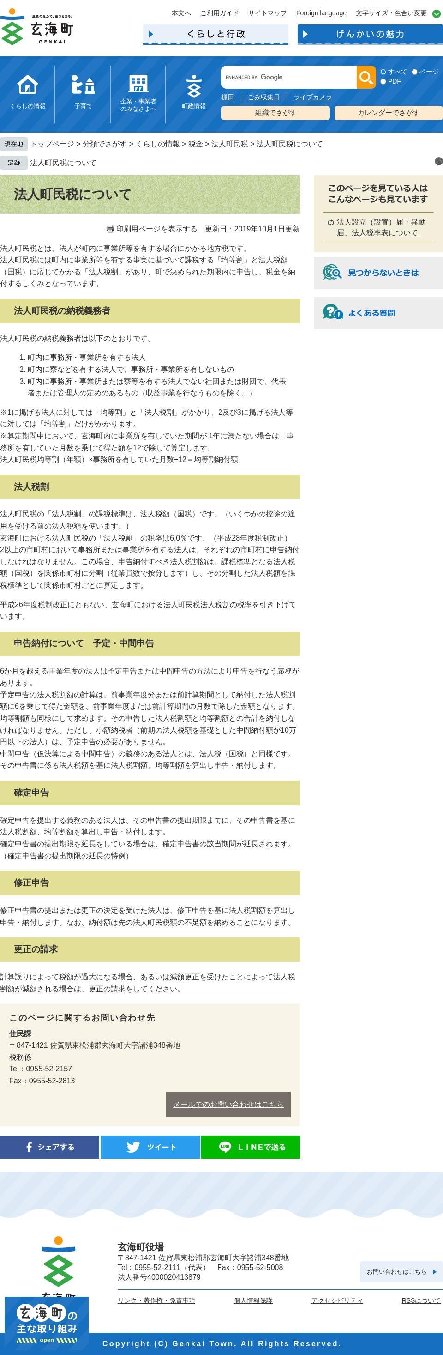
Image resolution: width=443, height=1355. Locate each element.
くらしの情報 (28, 106)
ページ (429, 71)
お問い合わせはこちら (397, 1271)
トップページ (52, 144)
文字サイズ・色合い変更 (391, 13)
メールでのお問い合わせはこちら (228, 1104)
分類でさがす (105, 144)
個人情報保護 (253, 1300)
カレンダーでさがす (389, 112)
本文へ (181, 13)
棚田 (228, 97)
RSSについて (421, 1300)
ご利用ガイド (219, 13)
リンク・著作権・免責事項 (156, 1300)
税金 (195, 144)
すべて (397, 71)
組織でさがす (276, 112)
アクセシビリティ (337, 1300)
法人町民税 (229, 144)
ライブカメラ (312, 97)
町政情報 (194, 106)
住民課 (20, 1034)
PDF (394, 81)
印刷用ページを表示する (157, 229)
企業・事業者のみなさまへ (138, 105)
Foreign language (321, 13)
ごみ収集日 (264, 97)
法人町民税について (63, 163)
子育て (83, 106)
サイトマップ (267, 13)
